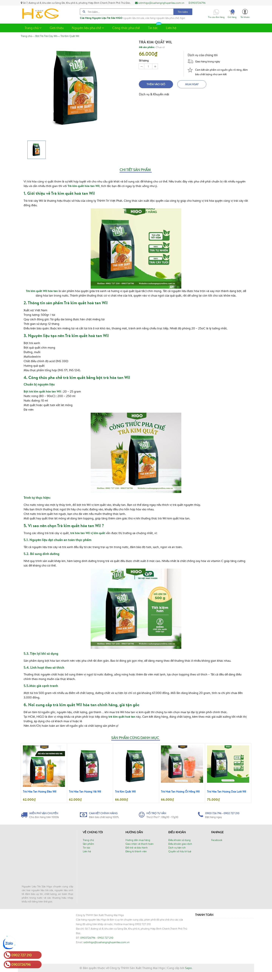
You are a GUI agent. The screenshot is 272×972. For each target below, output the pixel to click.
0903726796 (197, 3)
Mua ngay (192, 84)
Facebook (216, 840)
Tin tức (155, 27)
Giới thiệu (57, 27)
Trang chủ (33, 27)
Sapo (188, 968)
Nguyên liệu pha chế (88, 27)
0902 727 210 (105, 937)
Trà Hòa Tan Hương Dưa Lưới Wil (226, 791)
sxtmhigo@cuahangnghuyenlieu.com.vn (159, 3)
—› (47, 36)
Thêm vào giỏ (156, 84)
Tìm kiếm (183, 12)
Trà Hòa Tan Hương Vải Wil (85, 791)
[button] (245, 13)
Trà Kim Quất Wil (125, 791)
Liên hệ (171, 27)
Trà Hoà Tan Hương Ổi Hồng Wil (180, 791)
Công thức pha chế (126, 27)
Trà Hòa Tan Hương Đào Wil (39, 791)
